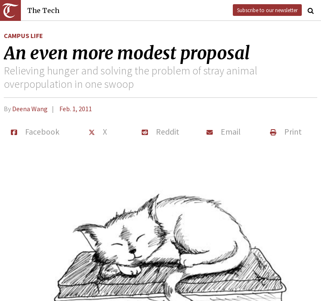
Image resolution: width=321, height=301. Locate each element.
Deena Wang (30, 109)
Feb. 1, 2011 (75, 109)
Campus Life (23, 35)
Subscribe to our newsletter (267, 10)
